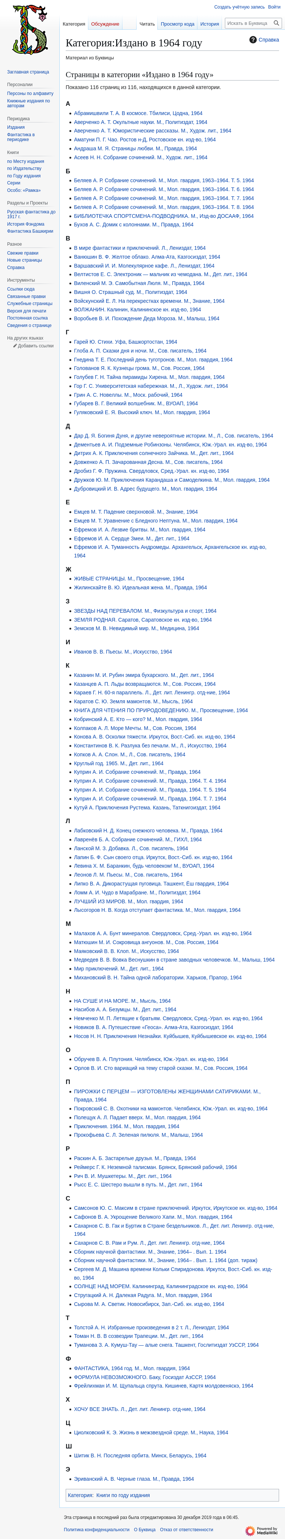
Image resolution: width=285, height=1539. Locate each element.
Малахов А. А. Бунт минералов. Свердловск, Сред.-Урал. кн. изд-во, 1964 (163, 933)
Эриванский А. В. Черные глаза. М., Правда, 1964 (134, 1479)
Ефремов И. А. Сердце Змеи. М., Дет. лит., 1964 (131, 538)
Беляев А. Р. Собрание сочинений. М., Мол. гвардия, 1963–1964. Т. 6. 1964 (164, 189)
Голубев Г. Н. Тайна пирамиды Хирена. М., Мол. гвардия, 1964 (149, 377)
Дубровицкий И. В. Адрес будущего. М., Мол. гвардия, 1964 (145, 489)
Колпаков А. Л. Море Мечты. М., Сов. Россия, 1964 (135, 728)
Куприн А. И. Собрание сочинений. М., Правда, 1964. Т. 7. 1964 (150, 799)
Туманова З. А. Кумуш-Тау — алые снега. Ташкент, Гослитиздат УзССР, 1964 (166, 1345)
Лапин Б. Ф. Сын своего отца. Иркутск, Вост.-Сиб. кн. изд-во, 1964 (153, 857)
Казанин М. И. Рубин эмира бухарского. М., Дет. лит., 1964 (144, 675)
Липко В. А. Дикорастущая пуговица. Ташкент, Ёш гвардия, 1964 (151, 884)
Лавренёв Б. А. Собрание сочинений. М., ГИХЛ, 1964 (138, 839)
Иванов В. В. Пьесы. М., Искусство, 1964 (123, 652)
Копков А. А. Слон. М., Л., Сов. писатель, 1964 (129, 754)
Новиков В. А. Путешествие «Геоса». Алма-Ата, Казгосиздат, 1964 (153, 1027)
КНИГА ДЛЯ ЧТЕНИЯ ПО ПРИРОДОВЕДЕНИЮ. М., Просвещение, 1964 (161, 710)
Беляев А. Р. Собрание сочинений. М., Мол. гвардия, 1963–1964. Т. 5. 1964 (164, 180)
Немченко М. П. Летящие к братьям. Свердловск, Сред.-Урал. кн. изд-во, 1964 (168, 1018)
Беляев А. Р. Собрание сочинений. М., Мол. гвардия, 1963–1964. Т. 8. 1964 (164, 207)
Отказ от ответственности (186, 1529)
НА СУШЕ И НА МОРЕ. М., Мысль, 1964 (122, 1001)
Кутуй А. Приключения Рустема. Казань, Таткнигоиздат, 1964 (147, 808)
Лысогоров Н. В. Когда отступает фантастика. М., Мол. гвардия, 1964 (157, 910)
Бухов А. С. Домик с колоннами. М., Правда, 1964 (133, 224)
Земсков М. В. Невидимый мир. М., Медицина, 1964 (136, 628)
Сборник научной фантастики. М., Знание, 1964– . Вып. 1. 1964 (150, 1252)
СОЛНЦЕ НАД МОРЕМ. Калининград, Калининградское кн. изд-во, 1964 (161, 1286)
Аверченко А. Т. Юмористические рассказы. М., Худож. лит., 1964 (152, 131)
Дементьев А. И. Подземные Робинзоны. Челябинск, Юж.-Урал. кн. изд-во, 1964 (170, 445)
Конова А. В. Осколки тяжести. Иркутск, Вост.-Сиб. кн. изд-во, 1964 (154, 737)
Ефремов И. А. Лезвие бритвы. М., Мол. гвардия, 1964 (139, 530)
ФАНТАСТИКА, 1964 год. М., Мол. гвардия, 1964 (132, 1368)
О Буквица (144, 1529)
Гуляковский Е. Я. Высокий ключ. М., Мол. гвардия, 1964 (142, 412)
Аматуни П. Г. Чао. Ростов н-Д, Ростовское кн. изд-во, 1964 (145, 140)
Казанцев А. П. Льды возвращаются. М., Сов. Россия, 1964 (145, 684)
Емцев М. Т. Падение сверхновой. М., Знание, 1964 (136, 512)
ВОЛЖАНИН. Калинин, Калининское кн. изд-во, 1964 (137, 309)
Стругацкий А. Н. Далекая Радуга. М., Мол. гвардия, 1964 (143, 1295)
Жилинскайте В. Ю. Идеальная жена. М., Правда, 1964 (140, 587)
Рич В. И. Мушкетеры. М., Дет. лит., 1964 (122, 1176)
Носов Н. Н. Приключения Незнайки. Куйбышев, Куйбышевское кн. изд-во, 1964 (170, 1036)
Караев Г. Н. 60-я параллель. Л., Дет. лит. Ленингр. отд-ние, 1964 (152, 692)
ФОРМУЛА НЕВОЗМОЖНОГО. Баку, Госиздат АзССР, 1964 (145, 1377)
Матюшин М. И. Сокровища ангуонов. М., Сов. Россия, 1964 (146, 942)
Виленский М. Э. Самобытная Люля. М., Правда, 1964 (139, 283)
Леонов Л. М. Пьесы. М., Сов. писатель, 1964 (128, 875)
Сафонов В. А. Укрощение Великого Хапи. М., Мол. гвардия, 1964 (153, 1217)
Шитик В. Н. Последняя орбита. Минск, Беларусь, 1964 (140, 1455)
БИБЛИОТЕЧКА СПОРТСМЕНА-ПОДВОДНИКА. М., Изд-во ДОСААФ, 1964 (163, 216)
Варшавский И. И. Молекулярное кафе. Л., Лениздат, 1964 (144, 266)
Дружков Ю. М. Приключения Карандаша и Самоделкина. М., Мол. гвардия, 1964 (171, 480)
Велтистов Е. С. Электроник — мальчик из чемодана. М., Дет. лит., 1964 (160, 274)
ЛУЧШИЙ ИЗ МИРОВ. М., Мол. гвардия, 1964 (128, 901)
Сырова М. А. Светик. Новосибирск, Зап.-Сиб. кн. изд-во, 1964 (149, 1304)
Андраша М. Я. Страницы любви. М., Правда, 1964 (135, 148)
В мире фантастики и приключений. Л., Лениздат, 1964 (140, 248)
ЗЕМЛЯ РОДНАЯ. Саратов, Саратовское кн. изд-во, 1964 (143, 620)
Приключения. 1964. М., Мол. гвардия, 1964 (126, 1126)
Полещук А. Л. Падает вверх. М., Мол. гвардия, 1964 (137, 1117)
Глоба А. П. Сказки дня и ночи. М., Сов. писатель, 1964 (140, 351)
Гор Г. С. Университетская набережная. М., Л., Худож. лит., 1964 (151, 386)
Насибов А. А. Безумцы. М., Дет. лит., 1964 (125, 1009)
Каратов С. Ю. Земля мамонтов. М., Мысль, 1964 (133, 701)
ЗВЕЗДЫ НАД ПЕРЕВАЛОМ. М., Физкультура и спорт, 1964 (145, 611)
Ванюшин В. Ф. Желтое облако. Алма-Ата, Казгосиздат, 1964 (147, 257)
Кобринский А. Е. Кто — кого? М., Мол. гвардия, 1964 (138, 719)
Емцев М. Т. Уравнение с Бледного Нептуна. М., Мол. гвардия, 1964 (156, 521)
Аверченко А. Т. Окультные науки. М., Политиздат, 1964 (140, 122)
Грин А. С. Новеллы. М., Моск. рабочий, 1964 (128, 395)
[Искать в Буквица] (253, 23)
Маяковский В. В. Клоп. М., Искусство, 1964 (126, 951)
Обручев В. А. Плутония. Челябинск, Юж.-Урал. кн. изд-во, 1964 (151, 1059)
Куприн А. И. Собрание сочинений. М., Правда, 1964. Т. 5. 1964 (150, 790)
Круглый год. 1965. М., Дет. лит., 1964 (118, 763)
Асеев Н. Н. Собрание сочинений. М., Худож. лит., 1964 (140, 157)
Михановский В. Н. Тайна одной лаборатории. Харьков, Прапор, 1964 (158, 977)
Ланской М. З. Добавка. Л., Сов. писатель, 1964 (131, 848)
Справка (263, 39)
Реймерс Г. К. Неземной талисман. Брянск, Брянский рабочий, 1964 (155, 1167)
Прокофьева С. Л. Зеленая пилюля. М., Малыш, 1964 (138, 1135)
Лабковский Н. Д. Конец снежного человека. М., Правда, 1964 (148, 831)
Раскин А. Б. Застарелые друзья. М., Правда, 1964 (135, 1158)
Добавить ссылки (35, 345)
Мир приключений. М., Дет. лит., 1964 (119, 969)
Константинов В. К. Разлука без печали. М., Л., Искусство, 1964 (150, 746)
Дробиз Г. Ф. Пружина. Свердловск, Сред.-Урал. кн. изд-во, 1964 (151, 471)
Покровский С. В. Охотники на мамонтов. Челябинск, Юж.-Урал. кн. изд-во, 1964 (171, 1108)
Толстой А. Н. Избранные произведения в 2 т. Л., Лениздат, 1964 (151, 1327)
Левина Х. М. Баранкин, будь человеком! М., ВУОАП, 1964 (144, 866)
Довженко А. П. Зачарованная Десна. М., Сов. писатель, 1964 (148, 462)
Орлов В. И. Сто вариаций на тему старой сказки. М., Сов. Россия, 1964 (161, 1068)
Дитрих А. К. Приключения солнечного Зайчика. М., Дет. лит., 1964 (153, 453)
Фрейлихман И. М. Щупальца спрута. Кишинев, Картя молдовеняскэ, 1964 (163, 1386)
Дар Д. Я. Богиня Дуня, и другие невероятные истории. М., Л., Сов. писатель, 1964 (173, 436)
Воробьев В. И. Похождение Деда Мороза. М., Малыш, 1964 (146, 318)
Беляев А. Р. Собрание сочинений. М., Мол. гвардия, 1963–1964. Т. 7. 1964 (164, 198)
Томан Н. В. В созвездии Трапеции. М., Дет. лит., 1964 (138, 1336)
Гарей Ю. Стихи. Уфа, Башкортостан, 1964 (125, 342)
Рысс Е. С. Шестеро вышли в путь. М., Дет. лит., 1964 (138, 1185)
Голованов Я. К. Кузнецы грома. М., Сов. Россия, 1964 (139, 368)
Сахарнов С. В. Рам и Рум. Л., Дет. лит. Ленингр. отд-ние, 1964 (149, 1243)
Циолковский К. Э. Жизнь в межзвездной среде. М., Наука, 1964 (151, 1432)
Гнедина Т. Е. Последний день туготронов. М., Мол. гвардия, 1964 (153, 360)
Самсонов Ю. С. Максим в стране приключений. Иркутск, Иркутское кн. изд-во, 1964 (175, 1208)
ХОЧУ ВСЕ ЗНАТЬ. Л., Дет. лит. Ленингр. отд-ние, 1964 (139, 1409)
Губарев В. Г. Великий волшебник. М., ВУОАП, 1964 (136, 403)
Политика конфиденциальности (97, 1529)
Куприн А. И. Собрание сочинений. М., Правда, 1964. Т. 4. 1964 (150, 781)
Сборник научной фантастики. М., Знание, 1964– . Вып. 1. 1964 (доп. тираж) (165, 1260)
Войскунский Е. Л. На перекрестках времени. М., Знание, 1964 (149, 301)
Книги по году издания (123, 1495)
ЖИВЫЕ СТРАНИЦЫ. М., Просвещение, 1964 (129, 579)
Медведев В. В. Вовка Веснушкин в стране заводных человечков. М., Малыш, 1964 (174, 960)
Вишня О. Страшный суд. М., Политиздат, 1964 (130, 292)
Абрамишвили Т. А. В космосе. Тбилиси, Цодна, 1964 (138, 113)
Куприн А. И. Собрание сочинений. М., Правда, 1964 (137, 772)
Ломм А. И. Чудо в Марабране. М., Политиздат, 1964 (137, 892)
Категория (80, 1495)
